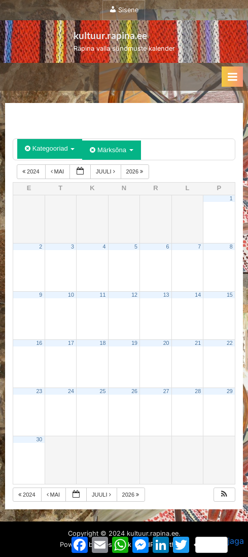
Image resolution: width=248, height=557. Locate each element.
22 (230, 343)
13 (166, 295)
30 (39, 439)
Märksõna (111, 150)
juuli (106, 171)
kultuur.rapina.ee (110, 35)
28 (198, 391)
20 (166, 343)
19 (134, 343)
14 (198, 295)
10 (71, 295)
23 (39, 391)
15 (230, 295)
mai (58, 171)
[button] (224, 495)
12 (134, 295)
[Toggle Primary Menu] (232, 76)
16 (39, 343)
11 (103, 295)
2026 (135, 171)
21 (198, 343)
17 (71, 343)
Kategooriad (50, 148)
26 (134, 391)
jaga (219, 544)
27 (166, 391)
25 (103, 391)
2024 (31, 171)
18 (103, 343)
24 (71, 391)
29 (230, 391)
